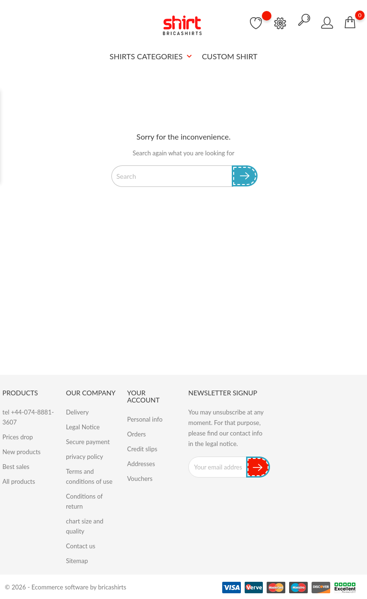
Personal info (144, 419)
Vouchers (139, 478)
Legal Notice (83, 427)
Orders (136, 434)
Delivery (77, 412)
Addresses (141, 464)
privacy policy (84, 456)
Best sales (15, 466)
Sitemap (77, 561)
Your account (143, 396)
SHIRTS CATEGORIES (151, 56)
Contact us (80, 546)
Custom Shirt (229, 56)
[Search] (172, 175)
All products (18, 481)
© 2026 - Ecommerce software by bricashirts (65, 587)
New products (21, 452)
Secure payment (88, 442)
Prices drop (17, 437)
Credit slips (142, 449)
